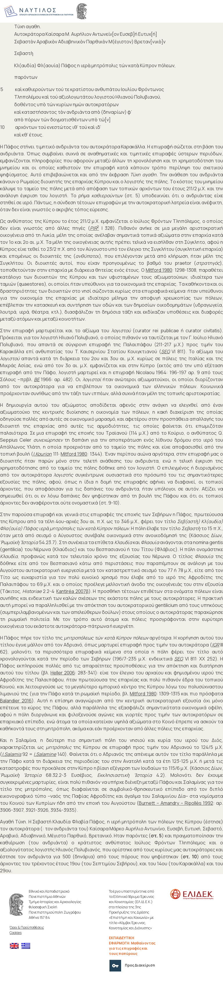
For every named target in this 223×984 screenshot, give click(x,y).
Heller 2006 (63, 672)
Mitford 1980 (159, 270)
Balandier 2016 (16, 700)
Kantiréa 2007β (72, 591)
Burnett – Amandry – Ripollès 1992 (176, 803)
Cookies (15, 932)
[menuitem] (15, 946)
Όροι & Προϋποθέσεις (27, 927)
